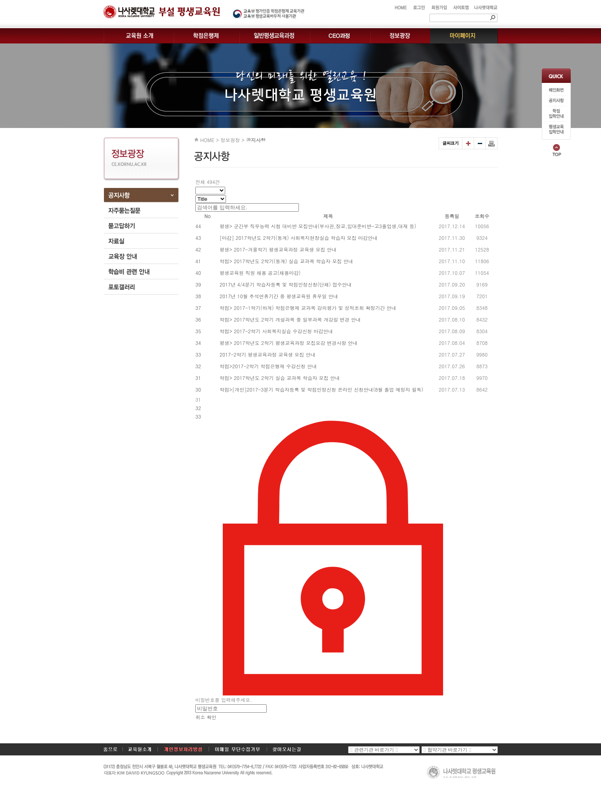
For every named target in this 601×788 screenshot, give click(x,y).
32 (198, 407)
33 (198, 416)
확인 (211, 717)
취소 (200, 717)
